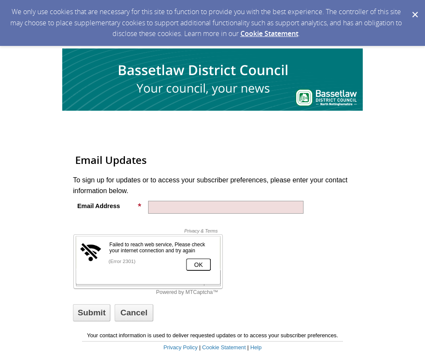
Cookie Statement (269, 33)
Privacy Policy (181, 347)
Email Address (109, 206)
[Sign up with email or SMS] (91, 312)
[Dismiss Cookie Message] (414, 8)
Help (255, 347)
